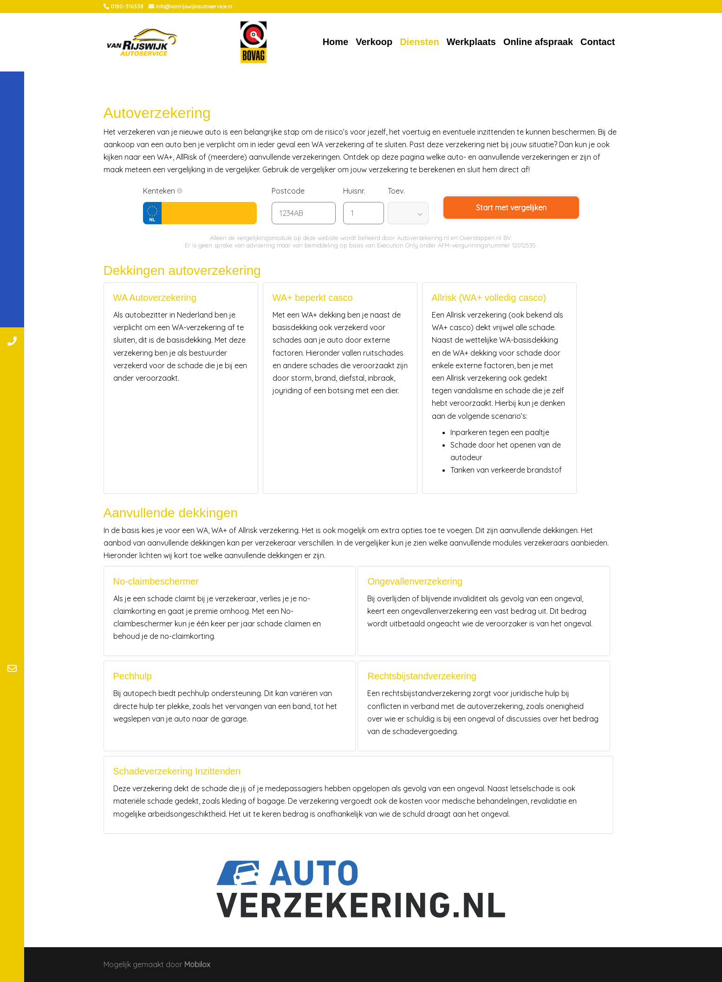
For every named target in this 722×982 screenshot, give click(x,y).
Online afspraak (538, 42)
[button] (179, 191)
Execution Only (397, 245)
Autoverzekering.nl (423, 237)
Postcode (293, 190)
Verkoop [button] (374, 42)
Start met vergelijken (511, 207)
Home (336, 42)
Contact (597, 42)
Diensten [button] (419, 42)
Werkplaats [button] (471, 42)
